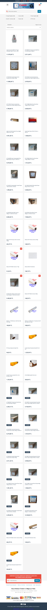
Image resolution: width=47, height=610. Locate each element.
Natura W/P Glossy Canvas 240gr (31, 239)
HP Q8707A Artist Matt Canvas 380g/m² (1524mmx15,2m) (31, 511)
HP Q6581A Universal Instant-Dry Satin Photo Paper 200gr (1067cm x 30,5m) (32, 403)
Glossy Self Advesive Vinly (30, 537)
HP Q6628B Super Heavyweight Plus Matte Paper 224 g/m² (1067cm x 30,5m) (13, 159)
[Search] (23, 11)
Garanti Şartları (29, 584)
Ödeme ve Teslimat (21, 584)
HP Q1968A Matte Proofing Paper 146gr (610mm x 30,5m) (31, 105)
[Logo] (23, 6)
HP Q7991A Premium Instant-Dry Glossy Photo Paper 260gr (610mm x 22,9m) (13, 105)
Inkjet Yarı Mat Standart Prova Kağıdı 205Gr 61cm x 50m (13, 132)
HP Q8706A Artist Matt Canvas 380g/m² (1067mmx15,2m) (12, 213)
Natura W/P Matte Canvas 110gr (12, 266)
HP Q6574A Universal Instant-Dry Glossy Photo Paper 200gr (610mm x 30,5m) (32, 78)
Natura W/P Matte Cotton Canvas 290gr (14, 537)
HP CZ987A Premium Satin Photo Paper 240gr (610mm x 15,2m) (14, 484)
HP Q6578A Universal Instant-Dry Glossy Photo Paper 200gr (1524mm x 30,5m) (13, 430)
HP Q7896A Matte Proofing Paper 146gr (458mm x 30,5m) (31, 159)
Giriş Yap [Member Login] (23, 0)
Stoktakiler (10, 24)
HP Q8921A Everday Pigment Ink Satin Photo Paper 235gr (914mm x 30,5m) (32, 457)
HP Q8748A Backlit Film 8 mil (30, 375)
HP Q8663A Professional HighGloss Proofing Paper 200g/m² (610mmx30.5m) (32, 51)
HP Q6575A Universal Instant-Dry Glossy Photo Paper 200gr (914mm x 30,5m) (32, 430)
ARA (39, 11)
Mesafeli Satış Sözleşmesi (11, 584)
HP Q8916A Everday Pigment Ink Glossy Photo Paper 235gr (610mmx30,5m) (12, 457)
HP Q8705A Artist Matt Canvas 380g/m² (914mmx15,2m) (31, 213)
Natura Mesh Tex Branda (30, 266)
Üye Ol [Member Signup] (29, 0)
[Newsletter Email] (23, 580)
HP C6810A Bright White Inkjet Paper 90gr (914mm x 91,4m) (32, 186)
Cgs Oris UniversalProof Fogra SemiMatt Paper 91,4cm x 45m (12, 50)
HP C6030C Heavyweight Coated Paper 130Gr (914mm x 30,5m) (14, 511)
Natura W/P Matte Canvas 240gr (31, 293)
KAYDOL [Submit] (37, 580)
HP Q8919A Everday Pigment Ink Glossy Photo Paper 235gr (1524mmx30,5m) (12, 78)
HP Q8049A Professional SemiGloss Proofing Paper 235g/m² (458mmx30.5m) (13, 403)
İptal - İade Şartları (37, 584)
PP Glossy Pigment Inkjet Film (12, 348)
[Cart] (39, 5)
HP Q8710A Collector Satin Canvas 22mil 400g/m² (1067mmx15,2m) (13, 294)
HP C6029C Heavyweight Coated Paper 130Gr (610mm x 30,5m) (14, 186)
